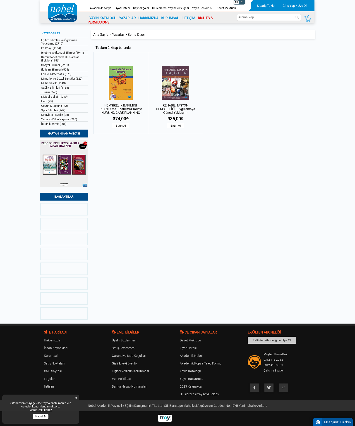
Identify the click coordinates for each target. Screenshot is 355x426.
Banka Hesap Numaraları (129, 386)
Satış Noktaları (54, 363)
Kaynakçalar (141, 8)
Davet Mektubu (226, 8)
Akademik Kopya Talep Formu (200, 363)
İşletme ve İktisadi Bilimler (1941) (62, 52)
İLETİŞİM (188, 18)
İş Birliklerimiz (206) (54, 123)
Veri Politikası (121, 379)
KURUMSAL (170, 18)
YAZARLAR (127, 18)
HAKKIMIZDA (148, 18)
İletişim (49, 386)
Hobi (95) (47, 101)
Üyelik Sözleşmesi (124, 340)
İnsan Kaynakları (55, 348)
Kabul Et (40, 416)
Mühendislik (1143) (53, 83)
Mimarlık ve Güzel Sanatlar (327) (62, 78)
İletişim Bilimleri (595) (55, 69)
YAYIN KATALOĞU (102, 18)
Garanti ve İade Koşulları (129, 355)
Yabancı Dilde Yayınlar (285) (59, 119)
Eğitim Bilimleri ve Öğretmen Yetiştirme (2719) (59, 41)
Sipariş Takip (266, 5)
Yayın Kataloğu (190, 371)
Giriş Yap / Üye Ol (295, 5)
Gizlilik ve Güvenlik (124, 363)
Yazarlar (118, 35)
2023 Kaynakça (191, 386)
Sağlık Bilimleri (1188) (55, 87)
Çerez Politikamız (41, 410)
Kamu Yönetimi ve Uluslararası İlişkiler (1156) (60, 58)
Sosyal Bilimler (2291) (55, 65)
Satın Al (120, 125)
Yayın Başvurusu (202, 8)
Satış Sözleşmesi (123, 348)
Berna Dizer (136, 35)
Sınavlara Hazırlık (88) (55, 114)
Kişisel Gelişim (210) (54, 96)
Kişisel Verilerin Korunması (130, 371)
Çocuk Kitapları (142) (54, 105)
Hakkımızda (52, 340)
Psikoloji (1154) (51, 48)
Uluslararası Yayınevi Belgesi (170, 8)
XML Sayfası (53, 371)
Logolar (49, 379)
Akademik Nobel (191, 355)
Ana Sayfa (100, 35)
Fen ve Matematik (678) (56, 74)
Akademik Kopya (100, 8)
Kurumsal (51, 355)
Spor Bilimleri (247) (53, 110)
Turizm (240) (49, 92)
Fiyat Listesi (122, 8)
